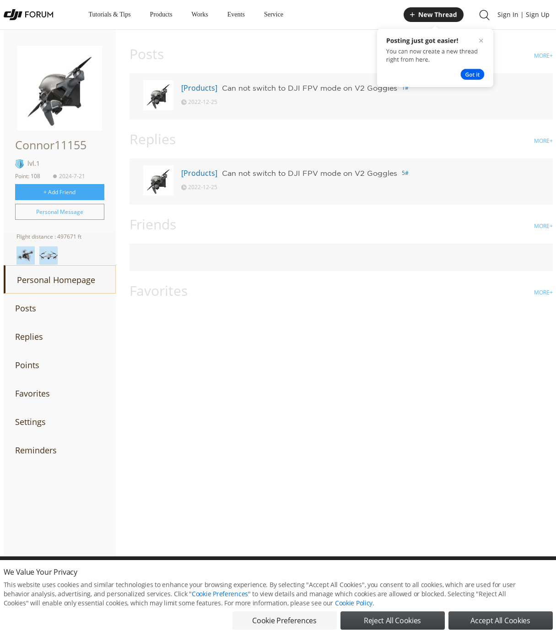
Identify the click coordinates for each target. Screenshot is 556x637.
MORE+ (543, 56)
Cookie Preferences (220, 599)
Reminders (36, 450)
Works (200, 14)
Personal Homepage (56, 279)
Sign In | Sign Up (523, 14)
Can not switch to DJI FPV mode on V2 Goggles (309, 88)
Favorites (32, 393)
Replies (29, 336)
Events (236, 14)
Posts (25, 308)
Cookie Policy (353, 608)
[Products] (199, 88)
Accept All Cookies (500, 626)
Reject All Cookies (392, 626)
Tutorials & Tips (110, 14)
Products (161, 14)
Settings (30, 421)
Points (27, 364)
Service (273, 14)
